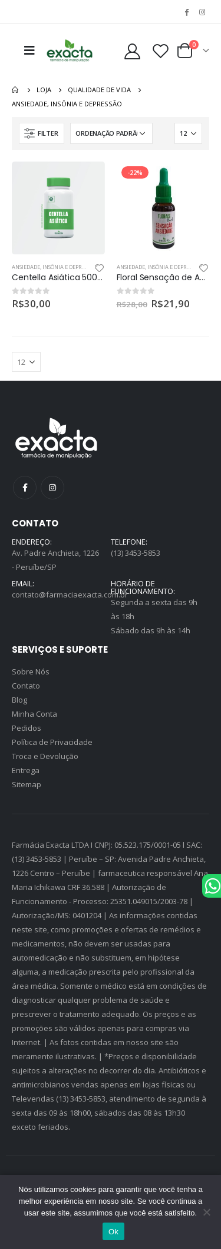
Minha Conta (34, 714)
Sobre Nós (31, 671)
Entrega (25, 770)
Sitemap (26, 784)
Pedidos (26, 728)
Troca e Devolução (45, 756)
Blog (19, 699)
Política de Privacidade (52, 742)
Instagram (52, 487)
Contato (26, 685)
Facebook (25, 487)
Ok (113, 1231)
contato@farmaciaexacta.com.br (70, 594)
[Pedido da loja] (111, 133)
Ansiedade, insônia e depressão (54, 267)
